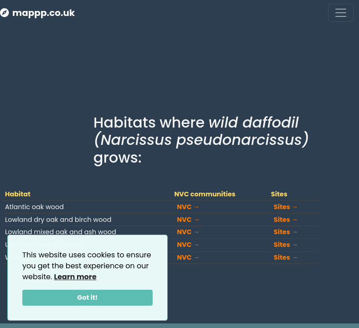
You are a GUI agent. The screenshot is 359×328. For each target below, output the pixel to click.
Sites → (286, 206)
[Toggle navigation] (341, 13)
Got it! (87, 297)
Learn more (75, 277)
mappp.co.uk (37, 12)
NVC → (188, 206)
